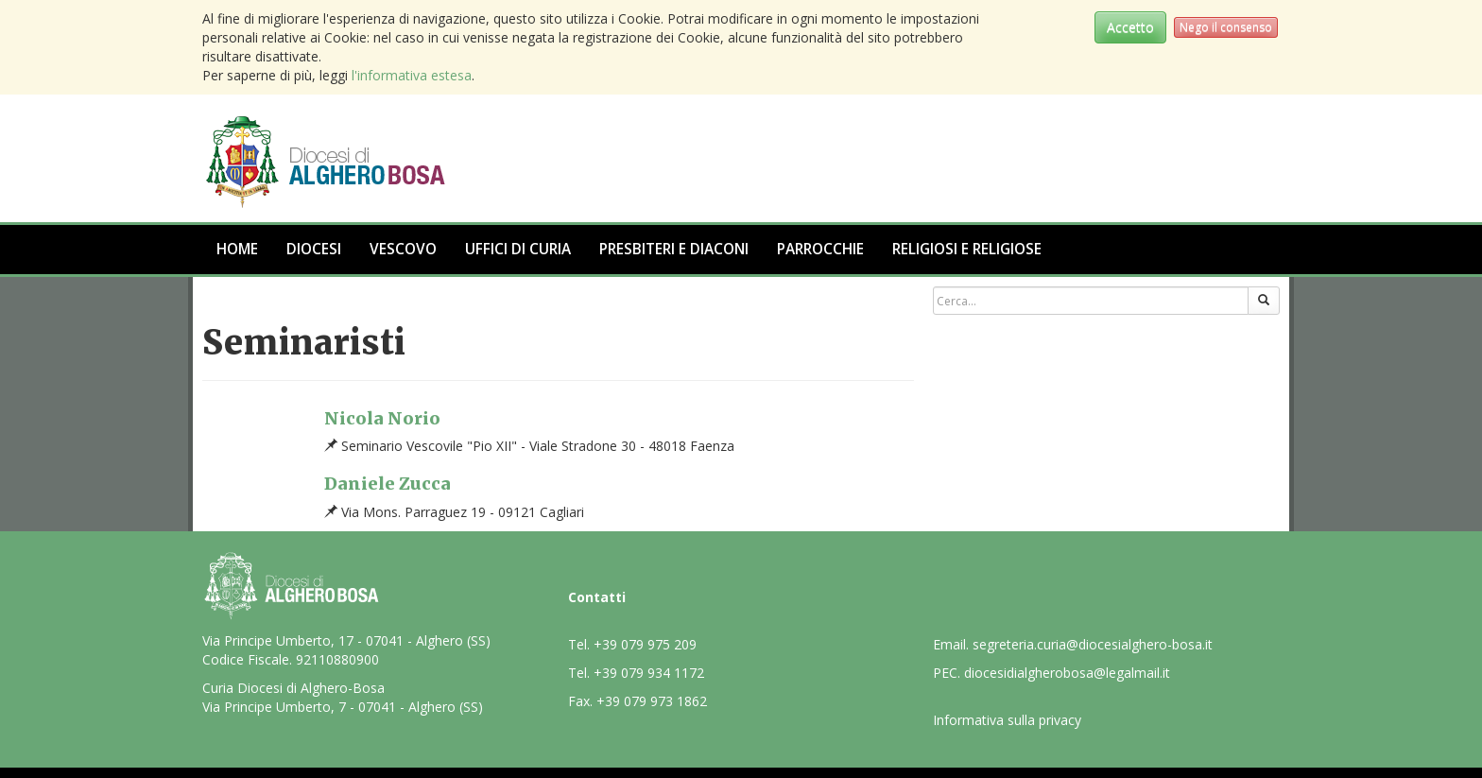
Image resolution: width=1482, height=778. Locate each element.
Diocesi (313, 249)
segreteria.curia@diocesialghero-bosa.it (1093, 644)
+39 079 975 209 (645, 644)
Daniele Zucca (387, 483)
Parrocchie (820, 249)
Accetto (1130, 27)
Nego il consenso (1226, 27)
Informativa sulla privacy (1007, 720)
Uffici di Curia (518, 249)
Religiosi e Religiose (967, 249)
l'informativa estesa (412, 75)
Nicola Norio (382, 418)
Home (237, 249)
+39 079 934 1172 (649, 673)
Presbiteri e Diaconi (674, 249)
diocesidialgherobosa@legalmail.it (1067, 673)
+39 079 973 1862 (651, 701)
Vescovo (403, 249)
